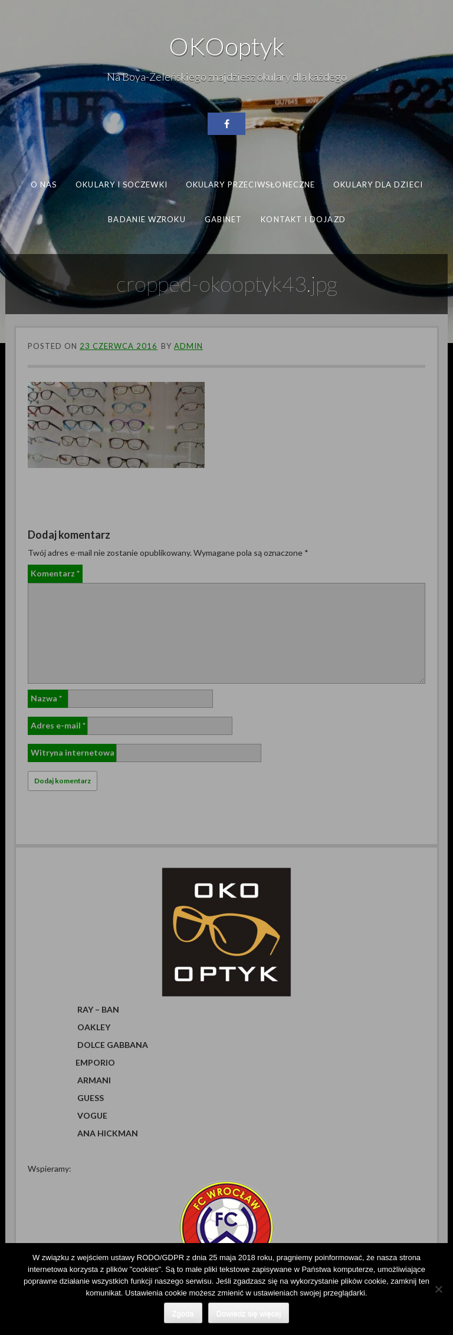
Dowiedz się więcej (248, 1313)
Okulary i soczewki (122, 184)
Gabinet (223, 218)
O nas (44, 184)
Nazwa (46, 698)
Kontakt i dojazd (303, 218)
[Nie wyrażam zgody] (438, 1289)
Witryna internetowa (72, 752)
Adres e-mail (58, 725)
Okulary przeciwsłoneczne (250, 184)
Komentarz (55, 573)
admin (188, 346)
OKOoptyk (226, 46)
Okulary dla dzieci (378, 184)
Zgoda (183, 1313)
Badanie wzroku (146, 218)
